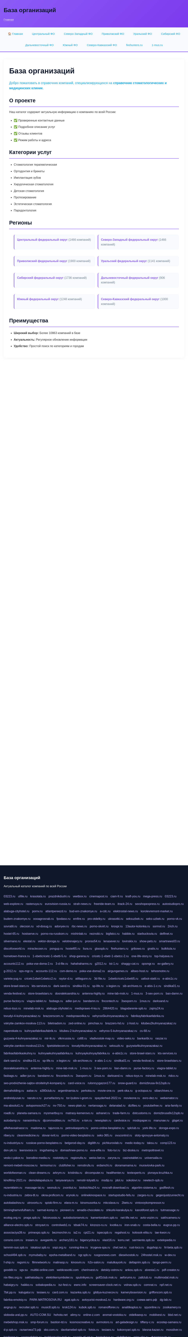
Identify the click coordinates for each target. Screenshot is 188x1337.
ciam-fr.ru (117, 896)
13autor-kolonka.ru (137, 926)
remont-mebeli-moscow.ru (20, 1165)
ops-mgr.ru (26, 971)
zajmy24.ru (156, 1008)
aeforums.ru (127, 1277)
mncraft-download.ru (115, 1187)
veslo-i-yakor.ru (14, 1157)
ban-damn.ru (174, 993)
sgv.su (23, 1269)
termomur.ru (48, 1165)
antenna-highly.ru (93, 993)
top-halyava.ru (163, 956)
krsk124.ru (69, 1307)
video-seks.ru (125, 1038)
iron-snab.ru (132, 1225)
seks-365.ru (104, 1135)
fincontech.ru (110, 1001)
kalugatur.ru (26, 1292)
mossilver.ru (174, 1329)
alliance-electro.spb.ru (18, 1225)
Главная (9, 19)
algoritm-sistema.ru (144, 1187)
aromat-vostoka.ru (114, 1314)
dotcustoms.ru (142, 1113)
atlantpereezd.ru (56, 911)
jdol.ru (119, 1180)
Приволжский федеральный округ (42, 261)
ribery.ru (9, 1135)
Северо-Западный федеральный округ (129, 239)
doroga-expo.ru (169, 1128)
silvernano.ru (12, 941)
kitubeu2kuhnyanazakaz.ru (158, 1023)
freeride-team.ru (104, 903)
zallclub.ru (145, 1277)
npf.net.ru (166, 1284)
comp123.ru (168, 1143)
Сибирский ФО (170, 33)
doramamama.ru (125, 1165)
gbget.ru (177, 1120)
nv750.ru (73, 1120)
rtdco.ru (173, 1075)
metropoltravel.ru (153, 1150)
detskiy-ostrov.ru (111, 1269)
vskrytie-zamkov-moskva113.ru (24, 1045)
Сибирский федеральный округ (40, 277)
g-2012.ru (10, 971)
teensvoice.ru (28, 1150)
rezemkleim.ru (13, 1187)
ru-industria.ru (13, 1195)
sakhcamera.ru (170, 1217)
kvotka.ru (116, 1225)
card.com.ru (60, 1292)
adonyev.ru (62, 926)
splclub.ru (133, 1128)
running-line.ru (78, 1247)
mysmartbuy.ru (53, 1113)
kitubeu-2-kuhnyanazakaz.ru (77, 1030)
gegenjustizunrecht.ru (170, 1195)
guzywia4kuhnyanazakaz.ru (144, 1045)
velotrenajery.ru (72, 941)
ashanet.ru (103, 1113)
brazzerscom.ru (53, 1016)
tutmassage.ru (170, 1210)
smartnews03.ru (169, 941)
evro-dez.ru (150, 1098)
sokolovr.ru (133, 1180)
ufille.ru (23, 896)
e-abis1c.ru (169, 978)
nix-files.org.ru (13, 1277)
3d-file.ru (99, 978)
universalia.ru (153, 1157)
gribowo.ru (138, 948)
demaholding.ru (14, 1090)
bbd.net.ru (174, 1314)
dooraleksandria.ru (67, 993)
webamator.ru (169, 1098)
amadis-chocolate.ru (90, 1210)
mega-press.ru (152, 896)
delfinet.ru (166, 933)
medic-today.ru (134, 1143)
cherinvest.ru (89, 1269)
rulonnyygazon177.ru (101, 1083)
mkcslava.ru (111, 1202)
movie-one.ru (106, 1090)
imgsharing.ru (48, 1150)
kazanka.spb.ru (80, 1292)
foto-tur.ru (114, 1150)
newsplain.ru (103, 1120)
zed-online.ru (77, 1023)
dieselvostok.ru (128, 1255)
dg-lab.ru (165, 1299)
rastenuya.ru (34, 903)
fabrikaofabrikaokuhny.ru (20, 1053)
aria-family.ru (173, 1105)
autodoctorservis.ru (75, 1217)
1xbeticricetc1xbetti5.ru (123, 978)
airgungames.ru (118, 971)
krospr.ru (117, 926)
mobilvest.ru (157, 1314)
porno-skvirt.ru (99, 926)
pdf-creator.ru (170, 1269)
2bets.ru (127, 1202)
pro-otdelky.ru (96, 918)
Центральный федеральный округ (42, 239)
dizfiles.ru (134, 1105)
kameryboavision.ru (133, 1292)
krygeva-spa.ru (100, 1247)
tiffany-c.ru (147, 1322)
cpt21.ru (89, 1232)
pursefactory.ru (54, 1098)
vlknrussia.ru (66, 1038)
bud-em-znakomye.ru (83, 911)
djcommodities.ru (54, 1120)
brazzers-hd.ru (114, 1023)
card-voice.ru (76, 1083)
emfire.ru (79, 918)
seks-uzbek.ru (155, 918)
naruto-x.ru (34, 1098)
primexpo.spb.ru (38, 1232)
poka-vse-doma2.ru (92, 971)
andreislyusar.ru (14, 1098)
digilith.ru (94, 1143)
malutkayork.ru (116, 1262)
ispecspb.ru (104, 1232)
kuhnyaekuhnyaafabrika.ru (55, 1053)
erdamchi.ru (104, 1165)
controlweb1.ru (61, 1225)
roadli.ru (9, 1113)
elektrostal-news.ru (125, 911)
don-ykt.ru (10, 1150)
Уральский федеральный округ (124, 261)
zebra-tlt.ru (32, 1195)
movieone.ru (132, 1098)
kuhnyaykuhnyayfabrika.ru (93, 1053)
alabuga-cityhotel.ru (16, 911)
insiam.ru (32, 1240)
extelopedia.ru (166, 1240)
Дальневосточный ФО (39, 45)
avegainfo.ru (48, 1240)
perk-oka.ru (125, 1090)
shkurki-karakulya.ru (119, 1210)
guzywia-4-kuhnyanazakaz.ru (23, 1038)
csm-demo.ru (68, 971)
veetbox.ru (80, 896)
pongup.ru (56, 948)
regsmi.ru (23, 1262)
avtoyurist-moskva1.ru (96, 1299)
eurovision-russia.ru (58, 903)
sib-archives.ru (132, 986)
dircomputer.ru (94, 1172)
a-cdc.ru (105, 911)
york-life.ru (149, 1128)
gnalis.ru (152, 948)
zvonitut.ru (69, 1187)
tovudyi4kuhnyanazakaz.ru (89, 1045)
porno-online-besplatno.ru (107, 1128)
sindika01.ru (172, 986)
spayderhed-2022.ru (108, 1098)
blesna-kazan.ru (152, 1329)
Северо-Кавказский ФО (102, 45)
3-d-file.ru (62, 963)
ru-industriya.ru (13, 1143)
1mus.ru (145, 1001)
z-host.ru (132, 1023)
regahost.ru (122, 1232)
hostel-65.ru (11, 933)
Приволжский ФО (113, 33)
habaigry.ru (11, 1284)
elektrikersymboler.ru (59, 1277)
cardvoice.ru (122, 1120)
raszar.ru (161, 1038)
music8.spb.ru (50, 1307)
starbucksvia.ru (147, 933)
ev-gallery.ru (165, 963)
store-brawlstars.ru (40, 993)
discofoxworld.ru (14, 948)
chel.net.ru (119, 1247)
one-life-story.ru (141, 956)
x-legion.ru (113, 986)
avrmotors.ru (104, 1322)
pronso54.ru (93, 941)
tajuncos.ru (55, 1128)
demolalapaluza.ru (41, 1180)
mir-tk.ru (49, 1038)
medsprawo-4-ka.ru (87, 1008)
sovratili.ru (10, 926)
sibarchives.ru (163, 1090)
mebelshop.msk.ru (16, 1322)
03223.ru (9, 896)
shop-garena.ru (79, 956)
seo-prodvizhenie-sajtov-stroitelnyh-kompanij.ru (34, 1083)
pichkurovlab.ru (112, 1143)
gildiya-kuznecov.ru (105, 1292)
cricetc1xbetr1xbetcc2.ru (40, 978)
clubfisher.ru (67, 1165)
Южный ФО (70, 45)
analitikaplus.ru (132, 1307)
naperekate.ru (13, 1030)
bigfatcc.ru (113, 933)
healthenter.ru (115, 1172)
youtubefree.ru (152, 1105)
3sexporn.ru (129, 1001)
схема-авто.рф (147, 1299)
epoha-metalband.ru (62, 1255)
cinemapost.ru (98, 896)
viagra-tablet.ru (36, 1001)
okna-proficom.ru (52, 1195)
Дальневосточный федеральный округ (129, 277)
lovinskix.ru (129, 941)
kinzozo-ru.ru (98, 1225)
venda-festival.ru (14, 993)
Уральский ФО (142, 33)
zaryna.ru (114, 1157)
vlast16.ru (108, 1240)
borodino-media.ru (38, 1157)
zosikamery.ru (172, 1307)
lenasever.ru (111, 941)
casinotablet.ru (132, 1157)
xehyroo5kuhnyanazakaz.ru (110, 1016)
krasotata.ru (38, 896)
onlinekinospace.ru (93, 1195)
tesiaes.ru (43, 1292)
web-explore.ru (13, 903)
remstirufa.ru (85, 1165)
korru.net (123, 1240)
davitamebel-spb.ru (73, 1329)
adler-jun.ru (73, 1001)
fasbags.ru (56, 1001)
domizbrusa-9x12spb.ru (154, 1083)
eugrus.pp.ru (171, 1225)
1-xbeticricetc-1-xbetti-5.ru (49, 956)
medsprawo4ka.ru (77, 1016)
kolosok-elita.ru (142, 1232)
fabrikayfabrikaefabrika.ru (147, 1016)
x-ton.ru (87, 1120)
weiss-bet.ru (97, 1157)
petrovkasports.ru (77, 1128)
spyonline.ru (152, 1307)
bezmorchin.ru (61, 1232)
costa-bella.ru (152, 1225)
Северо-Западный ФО (78, 33)
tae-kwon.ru (162, 1232)
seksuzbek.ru (134, 918)
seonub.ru (53, 1187)
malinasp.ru (60, 1262)
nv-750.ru (59, 1105)
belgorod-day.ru (75, 1143)
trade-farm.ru (121, 1113)
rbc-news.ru (79, 926)
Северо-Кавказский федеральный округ (130, 299)
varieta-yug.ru (13, 978)
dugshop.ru (154, 1247)
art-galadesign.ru (126, 1322)
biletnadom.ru (57, 1023)
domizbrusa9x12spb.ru (168, 1113)
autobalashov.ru (14, 1202)
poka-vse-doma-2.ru (39, 963)
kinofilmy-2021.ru (15, 1180)
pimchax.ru (95, 1023)
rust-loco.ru (136, 1247)
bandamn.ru (91, 1001)
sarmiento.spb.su (143, 1240)
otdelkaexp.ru (138, 1314)
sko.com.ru (51, 1329)
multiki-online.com (42, 1269)
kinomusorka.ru (90, 1202)
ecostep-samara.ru (169, 1322)
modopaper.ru (142, 1120)
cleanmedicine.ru (28, 1135)
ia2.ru (77, 1232)
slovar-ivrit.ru (50, 1135)
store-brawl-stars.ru (16, 986)
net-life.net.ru (129, 1217)
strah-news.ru (82, 903)
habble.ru (128, 933)
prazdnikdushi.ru (59, 896)
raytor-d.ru (66, 978)
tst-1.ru (113, 963)
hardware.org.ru (123, 1299)
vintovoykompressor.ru (149, 1202)
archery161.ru (68, 1240)
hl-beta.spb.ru (173, 1247)
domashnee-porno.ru (74, 1150)
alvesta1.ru (152, 1269)
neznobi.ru (96, 933)
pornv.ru (37, 911)
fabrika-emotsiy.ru (15, 1299)
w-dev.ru (170, 1255)
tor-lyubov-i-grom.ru (79, 1098)
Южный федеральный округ (38, 299)
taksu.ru (152, 1143)
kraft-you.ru (133, 896)
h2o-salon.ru (96, 1262)
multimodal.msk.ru (166, 1277)
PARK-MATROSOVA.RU (46, 1299)
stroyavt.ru (42, 1225)
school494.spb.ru (15, 1255)
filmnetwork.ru (41, 1262)
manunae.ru (161, 1120)
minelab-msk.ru (34, 1008)
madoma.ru (38, 1128)
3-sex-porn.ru (154, 993)
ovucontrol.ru (123, 1135)
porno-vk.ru (174, 918)
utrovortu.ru (34, 1202)
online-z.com (91, 1314)
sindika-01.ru (81, 986)
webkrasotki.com (68, 1269)
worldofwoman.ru (15, 1172)
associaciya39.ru (15, 1232)
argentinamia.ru (68, 1090)
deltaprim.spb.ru (139, 1262)
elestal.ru (29, 941)
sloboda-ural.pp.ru (15, 1314)
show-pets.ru (148, 941)
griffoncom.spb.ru (160, 1292)
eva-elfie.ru (97, 1150)
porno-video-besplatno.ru (78, 1135)
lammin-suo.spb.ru (16, 1247)
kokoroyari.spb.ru (128, 1329)
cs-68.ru (145, 1030)
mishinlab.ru (79, 933)
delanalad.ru (117, 1105)
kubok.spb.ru (87, 1307)
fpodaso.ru (63, 918)
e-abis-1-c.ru (152, 986)
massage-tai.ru (34, 1187)
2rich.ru (172, 926)
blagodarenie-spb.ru (133, 1008)
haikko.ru (27, 1284)
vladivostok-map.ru (102, 1038)
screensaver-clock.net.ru (105, 1284)
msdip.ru (107, 1180)
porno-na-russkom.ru (54, 933)
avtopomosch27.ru (38, 1105)
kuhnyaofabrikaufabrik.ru (41, 1030)
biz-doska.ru (131, 1150)
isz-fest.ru (64, 1284)
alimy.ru (75, 1314)
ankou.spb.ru (133, 1269)
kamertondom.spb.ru (104, 1217)
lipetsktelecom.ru (58, 1045)
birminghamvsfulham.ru (19, 1210)
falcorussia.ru (51, 1217)
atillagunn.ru (83, 978)
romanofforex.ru (108, 1307)
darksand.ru (161, 1001)
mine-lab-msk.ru (118, 993)
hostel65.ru (73, 948)
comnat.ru (150, 1284)
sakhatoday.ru (34, 1277)
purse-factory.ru (14, 1001)
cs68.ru (82, 1038)
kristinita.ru (75, 1172)
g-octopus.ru (143, 1090)
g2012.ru (100, 963)
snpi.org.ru (59, 1247)
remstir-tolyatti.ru (88, 1180)
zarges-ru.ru (145, 1195)
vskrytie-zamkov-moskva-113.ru (24, 1023)
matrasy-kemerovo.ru (79, 1113)
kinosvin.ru (78, 1262)
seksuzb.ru (116, 1045)
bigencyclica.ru (90, 1240)
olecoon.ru (27, 926)
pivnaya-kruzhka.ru (160, 1172)
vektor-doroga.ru (48, 941)
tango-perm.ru (162, 1262)
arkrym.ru (59, 1172)
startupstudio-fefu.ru (121, 1195)
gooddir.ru (10, 1269)
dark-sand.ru (61, 986)
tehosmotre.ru (160, 971)
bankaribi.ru (145, 1038)
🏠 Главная (15, 33)
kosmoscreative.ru (82, 1322)
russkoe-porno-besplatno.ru (44, 1143)
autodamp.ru (12, 1120)
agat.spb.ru (71, 1299)
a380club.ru (47, 1090)
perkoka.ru (88, 1090)
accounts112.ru (14, 963)
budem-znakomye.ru (17, 918)
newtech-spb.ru (153, 1180)
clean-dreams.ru (39, 1172)
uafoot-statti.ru (150, 978)
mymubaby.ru (37, 1255)
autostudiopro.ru (173, 903)
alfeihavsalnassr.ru (16, 1128)
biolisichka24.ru (89, 1187)
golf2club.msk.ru (106, 1277)
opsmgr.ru (148, 963)
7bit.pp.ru (10, 1292)
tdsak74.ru (80, 1225)
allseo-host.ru (139, 971)
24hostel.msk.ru (151, 1255)
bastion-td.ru (59, 1322)
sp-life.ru (97, 986)
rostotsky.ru (60, 1157)
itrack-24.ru (125, 903)
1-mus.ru (157, 45)
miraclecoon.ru (37, 948)
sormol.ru (159, 926)
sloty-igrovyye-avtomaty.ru (152, 1135)
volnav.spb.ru (132, 1284)
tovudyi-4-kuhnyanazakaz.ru (22, 1016)
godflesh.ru (166, 1187)
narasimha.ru (31, 1120)
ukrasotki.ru (115, 918)
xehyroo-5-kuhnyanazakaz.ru (118, 1030)
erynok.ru (72, 1195)
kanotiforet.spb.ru (146, 1210)
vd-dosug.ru (44, 926)
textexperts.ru (136, 1172)
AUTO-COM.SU (40, 1314)
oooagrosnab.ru (43, 918)
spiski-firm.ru (53, 1202)
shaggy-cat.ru (130, 963)
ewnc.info (80, 1284)
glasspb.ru (101, 948)
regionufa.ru (78, 1157)
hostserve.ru (30, 933)
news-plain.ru (77, 1105)
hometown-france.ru (17, 956)
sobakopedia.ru (46, 1284)
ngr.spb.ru (84, 1255)
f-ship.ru (9, 1262)
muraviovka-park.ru (151, 1165)
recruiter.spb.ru (29, 1307)
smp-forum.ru (39, 1322)
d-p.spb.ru (10, 1329)
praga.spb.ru (32, 1217)
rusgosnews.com (105, 1255)
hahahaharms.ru (81, 963)
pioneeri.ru (67, 1210)
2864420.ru (110, 1008)
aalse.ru (32, 1090)
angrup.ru (10, 1307)
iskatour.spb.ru (40, 1247)
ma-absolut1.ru (13, 1105)
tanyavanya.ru (65, 1180)
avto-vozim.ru (149, 1217)
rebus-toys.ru (12, 1008)
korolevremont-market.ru (157, 911)
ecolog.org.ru (12, 1217)
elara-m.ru (71, 1202)
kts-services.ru (41, 986)
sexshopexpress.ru (147, 903)
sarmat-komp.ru (47, 1210)
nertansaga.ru (97, 1105)
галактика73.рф (30, 1329)
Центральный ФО (43, 33)
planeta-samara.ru (29, 1113)
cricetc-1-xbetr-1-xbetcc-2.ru (110, 956)
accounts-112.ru (46, 971)
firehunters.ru (134, 45)
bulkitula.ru (168, 948)
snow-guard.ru (127, 1083)
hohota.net (61, 1314)
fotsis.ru (94, 1329)
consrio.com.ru (13, 1240)
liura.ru (87, 948)
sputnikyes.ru (84, 1277)
